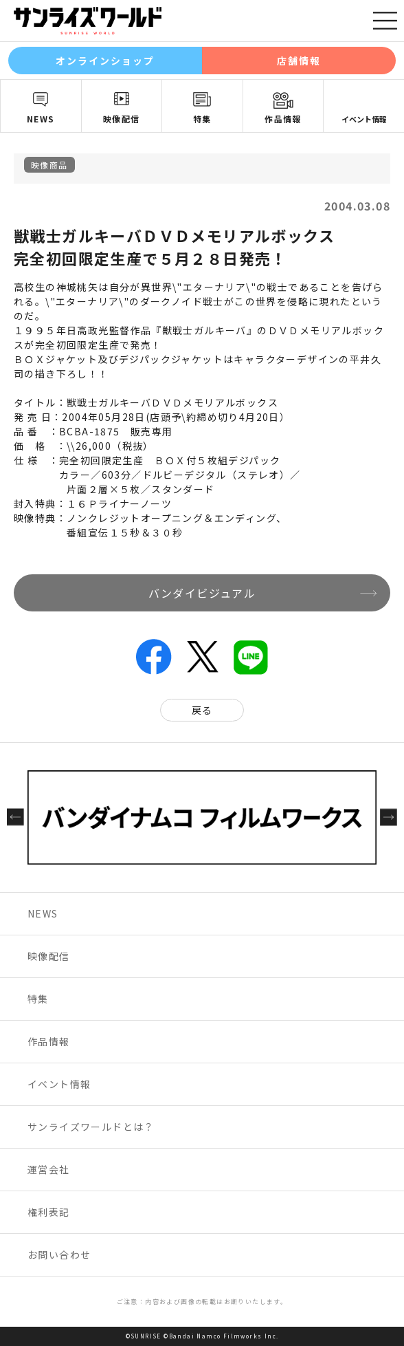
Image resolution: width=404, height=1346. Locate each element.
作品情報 (283, 118)
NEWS (41, 118)
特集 (202, 118)
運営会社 (48, 1169)
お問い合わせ (59, 1254)
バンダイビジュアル (202, 593)
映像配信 (121, 118)
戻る (202, 710)
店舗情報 (299, 60)
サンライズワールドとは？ (91, 1126)
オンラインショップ (105, 60)
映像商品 (49, 165)
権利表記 (48, 1212)
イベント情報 (364, 118)
